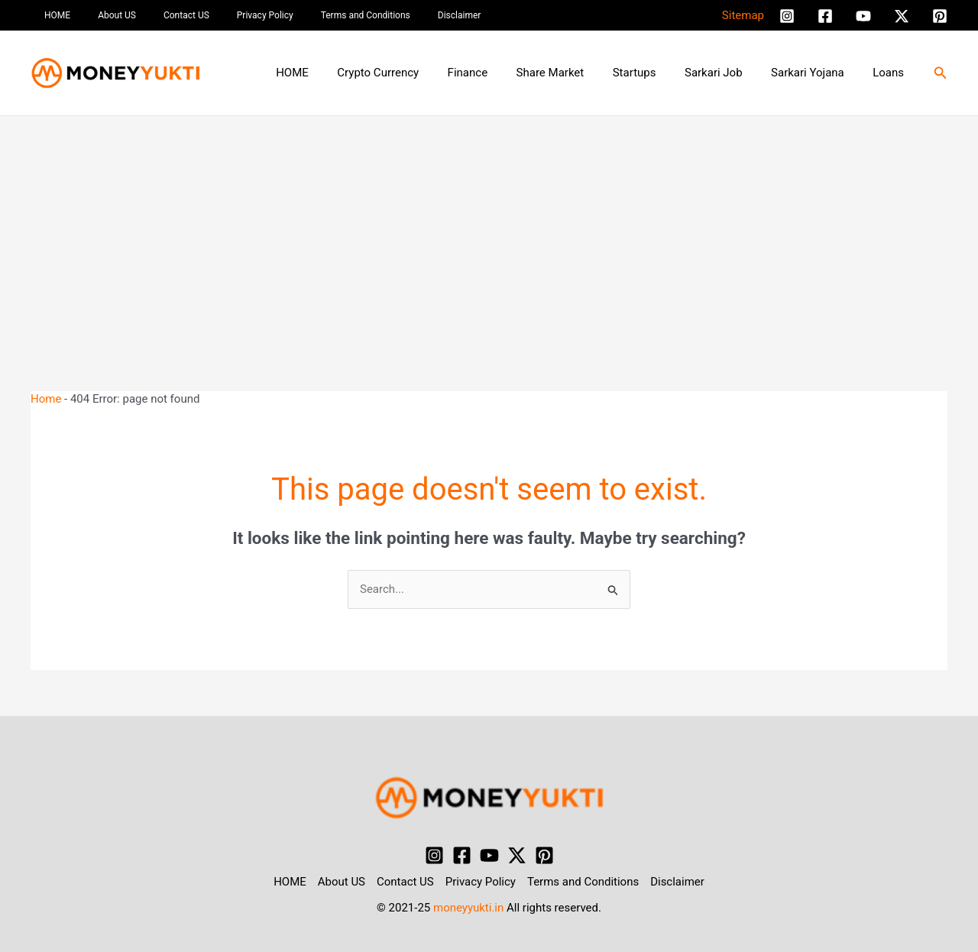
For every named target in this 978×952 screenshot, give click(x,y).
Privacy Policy (233, 15)
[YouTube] (863, 16)
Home (46, 399)
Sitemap (743, 15)
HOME (53, 15)
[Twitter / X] (901, 16)
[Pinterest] (939, 16)
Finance (499, 72)
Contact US (163, 15)
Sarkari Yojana (816, 72)
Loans (891, 72)
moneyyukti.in (468, 908)
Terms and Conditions (324, 15)
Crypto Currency (415, 72)
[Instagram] (787, 16)
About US (103, 15)
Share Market (576, 72)
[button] (940, 73)
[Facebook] (825, 16)
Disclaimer (409, 15)
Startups (654, 72)
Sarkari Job (728, 72)
